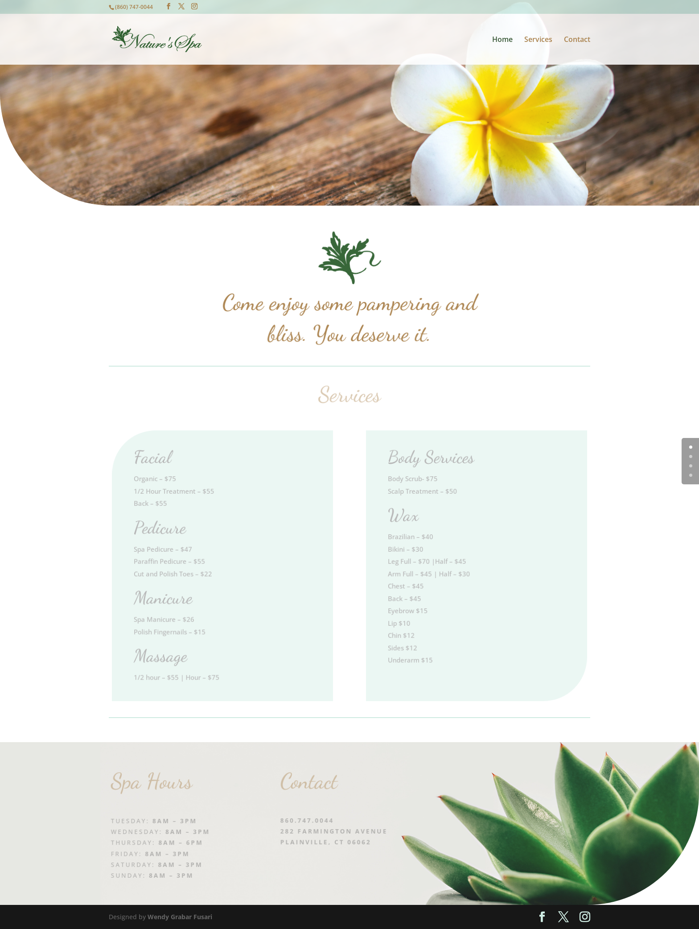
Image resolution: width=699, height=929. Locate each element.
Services (538, 40)
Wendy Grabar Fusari (180, 916)
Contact (577, 40)
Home (502, 40)
